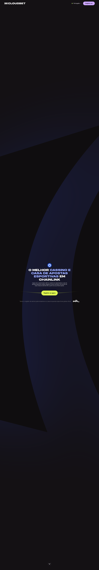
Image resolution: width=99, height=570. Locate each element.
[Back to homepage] (14, 3)
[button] (76, 3)
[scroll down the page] (49, 564)
